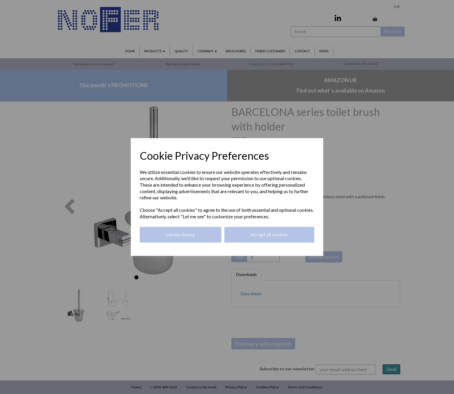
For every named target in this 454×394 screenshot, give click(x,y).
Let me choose (180, 234)
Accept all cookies (269, 234)
